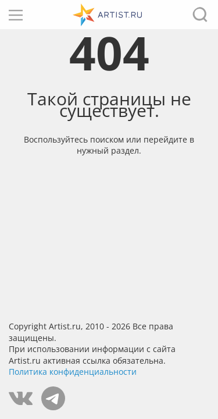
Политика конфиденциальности (73, 371)
